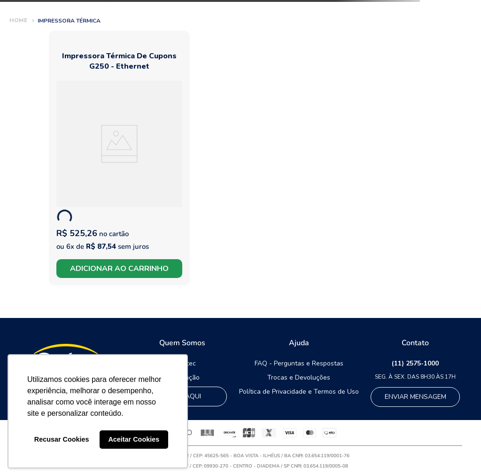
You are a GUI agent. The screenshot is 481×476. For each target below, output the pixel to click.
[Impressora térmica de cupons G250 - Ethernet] (119, 158)
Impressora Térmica (69, 20)
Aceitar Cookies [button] (133, 439)
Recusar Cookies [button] (61, 439)
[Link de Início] (18, 20)
